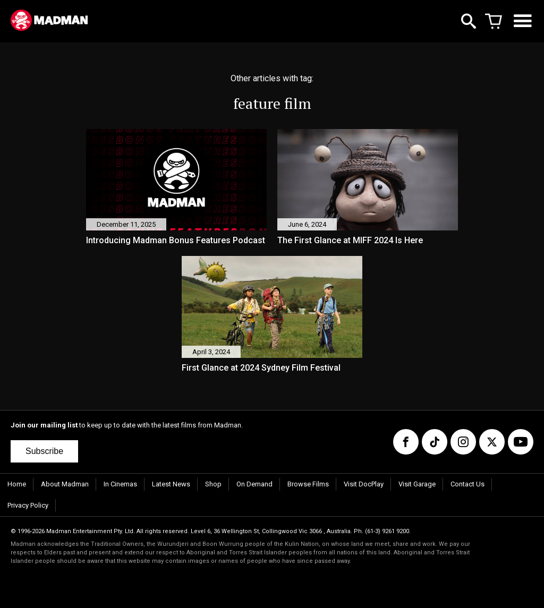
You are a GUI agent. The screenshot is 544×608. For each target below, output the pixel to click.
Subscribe (44, 451)
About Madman (65, 484)
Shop (213, 484)
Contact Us (467, 484)
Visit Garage (417, 484)
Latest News (171, 484)
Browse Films (308, 484)
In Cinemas (120, 484)
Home (16, 484)
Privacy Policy (27, 505)
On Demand (254, 484)
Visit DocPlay (364, 484)
